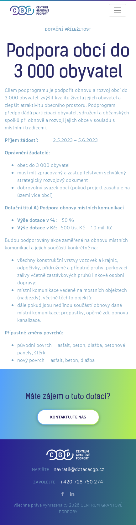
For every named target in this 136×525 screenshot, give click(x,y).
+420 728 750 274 (81, 481)
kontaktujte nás (68, 417)
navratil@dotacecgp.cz (79, 469)
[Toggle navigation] (117, 10)
